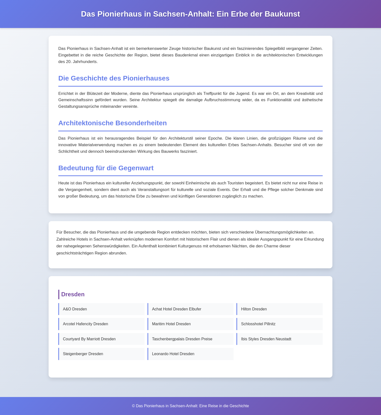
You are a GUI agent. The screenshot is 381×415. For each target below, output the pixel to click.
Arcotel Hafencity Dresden (85, 324)
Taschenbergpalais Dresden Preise (182, 339)
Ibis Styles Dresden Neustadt (266, 339)
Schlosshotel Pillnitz (258, 324)
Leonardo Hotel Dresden (173, 354)
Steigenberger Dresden (83, 354)
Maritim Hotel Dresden (171, 324)
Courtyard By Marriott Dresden (89, 339)
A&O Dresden (75, 309)
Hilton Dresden (254, 309)
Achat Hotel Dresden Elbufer (176, 309)
